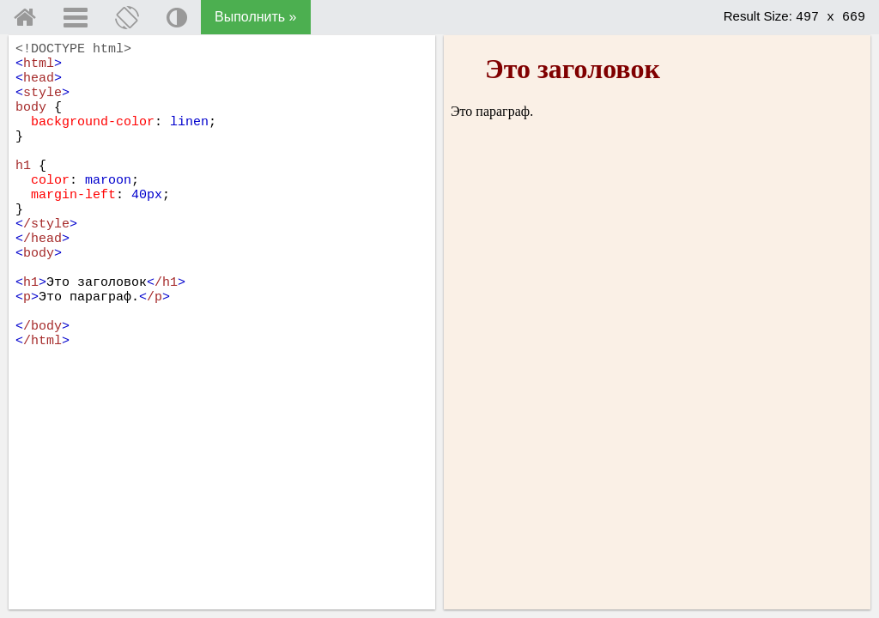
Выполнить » (256, 16)
